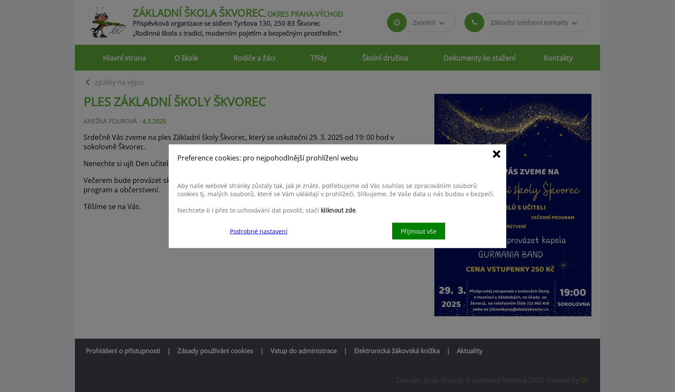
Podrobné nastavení (259, 231)
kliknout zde (338, 210)
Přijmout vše (419, 231)
